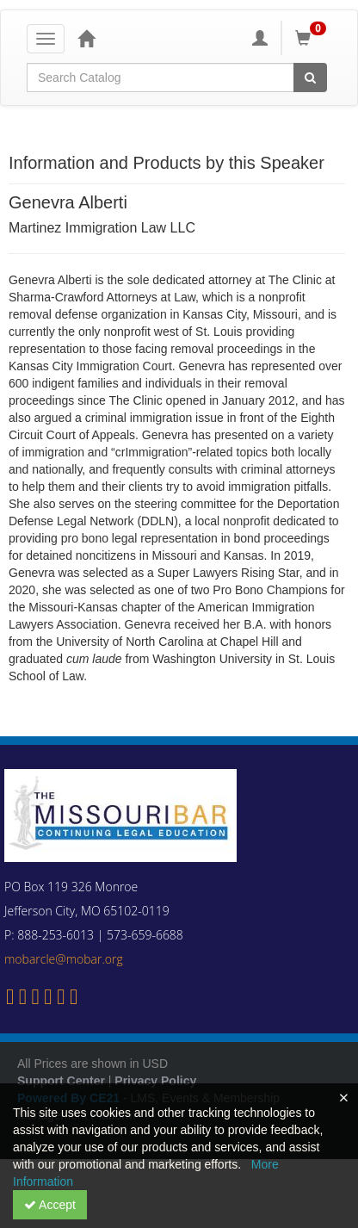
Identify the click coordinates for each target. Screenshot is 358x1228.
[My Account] (260, 37)
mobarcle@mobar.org (63, 959)
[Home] (86, 37)
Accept (50, 1205)
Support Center (61, 1081)
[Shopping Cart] (313, 37)
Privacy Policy (155, 1081)
